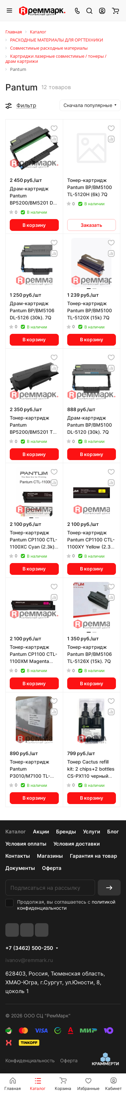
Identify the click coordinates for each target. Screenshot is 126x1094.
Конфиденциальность (30, 1060)
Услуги (91, 831)
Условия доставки (76, 843)
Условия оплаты (25, 843)
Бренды (66, 831)
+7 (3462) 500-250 (29, 948)
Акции (41, 831)
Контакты (17, 856)
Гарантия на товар (93, 856)
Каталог (15, 831)
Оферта (51, 868)
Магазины (50, 856)
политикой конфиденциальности (66, 905)
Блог (113, 831)
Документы (20, 868)
